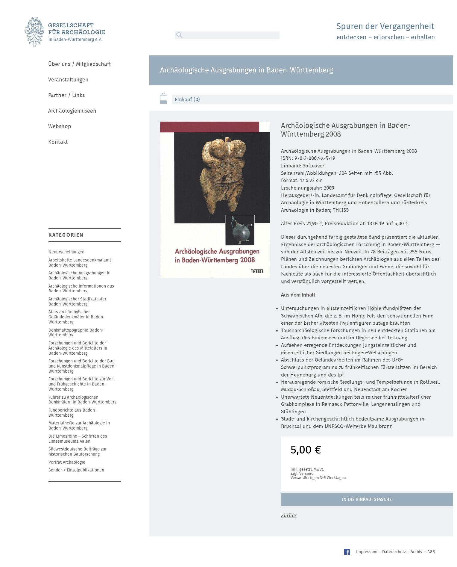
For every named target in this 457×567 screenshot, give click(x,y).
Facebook (348, 552)
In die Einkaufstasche (367, 500)
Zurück (289, 515)
